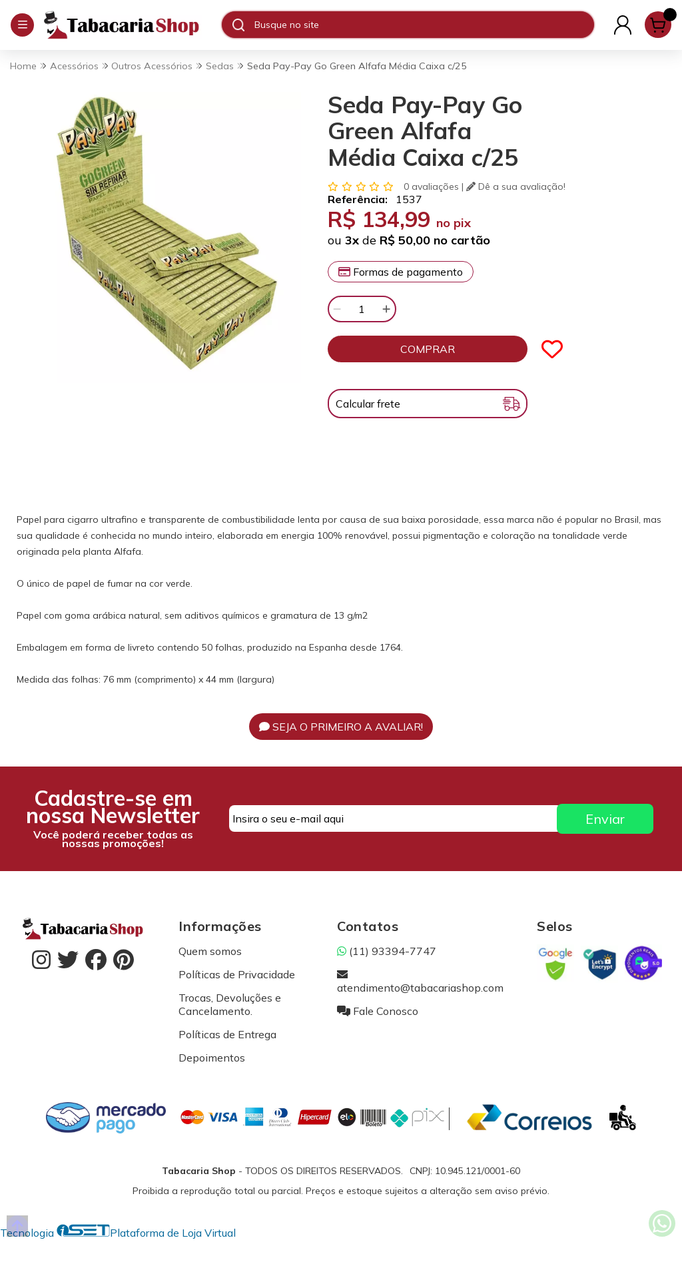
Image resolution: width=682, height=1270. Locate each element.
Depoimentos (211, 1057)
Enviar (605, 818)
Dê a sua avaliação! (515, 186)
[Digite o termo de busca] (423, 25)
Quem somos (210, 951)
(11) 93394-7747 (386, 951)
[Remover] (337, 309)
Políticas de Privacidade (236, 974)
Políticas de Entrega (227, 1034)
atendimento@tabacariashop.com (420, 981)
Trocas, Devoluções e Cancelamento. (229, 1004)
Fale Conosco (377, 1011)
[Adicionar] (386, 309)
